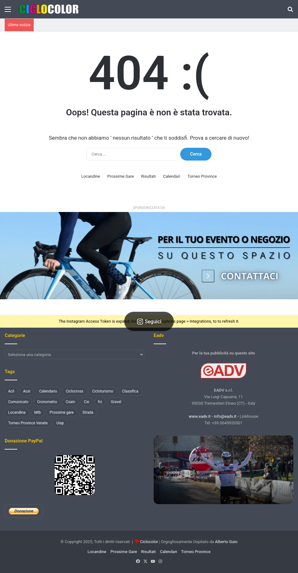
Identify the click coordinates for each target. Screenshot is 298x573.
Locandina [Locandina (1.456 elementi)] (17, 412)
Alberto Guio (226, 541)
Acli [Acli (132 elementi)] (11, 391)
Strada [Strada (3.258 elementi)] (87, 412)
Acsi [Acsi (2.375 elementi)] (26, 391)
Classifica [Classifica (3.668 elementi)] (130, 391)
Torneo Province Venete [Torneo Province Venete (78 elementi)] (28, 423)
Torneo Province (202, 176)
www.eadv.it (200, 416)
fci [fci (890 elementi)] (100, 402)
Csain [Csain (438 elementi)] (70, 402)
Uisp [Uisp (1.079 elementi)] (60, 423)
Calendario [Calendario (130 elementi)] (48, 391)
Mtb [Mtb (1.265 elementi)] (37, 412)
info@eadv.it (225, 416)
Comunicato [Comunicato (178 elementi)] (18, 402)
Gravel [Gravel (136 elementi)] (116, 402)
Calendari (171, 176)
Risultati (148, 176)
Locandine (90, 176)
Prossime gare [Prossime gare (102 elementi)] (62, 412)
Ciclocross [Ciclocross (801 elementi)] (74, 391)
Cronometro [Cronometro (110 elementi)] (47, 402)
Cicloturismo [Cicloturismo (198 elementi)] (102, 391)
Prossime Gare (120, 176)
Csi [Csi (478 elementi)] (86, 402)
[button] (149, 255)
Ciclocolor (149, 541)
